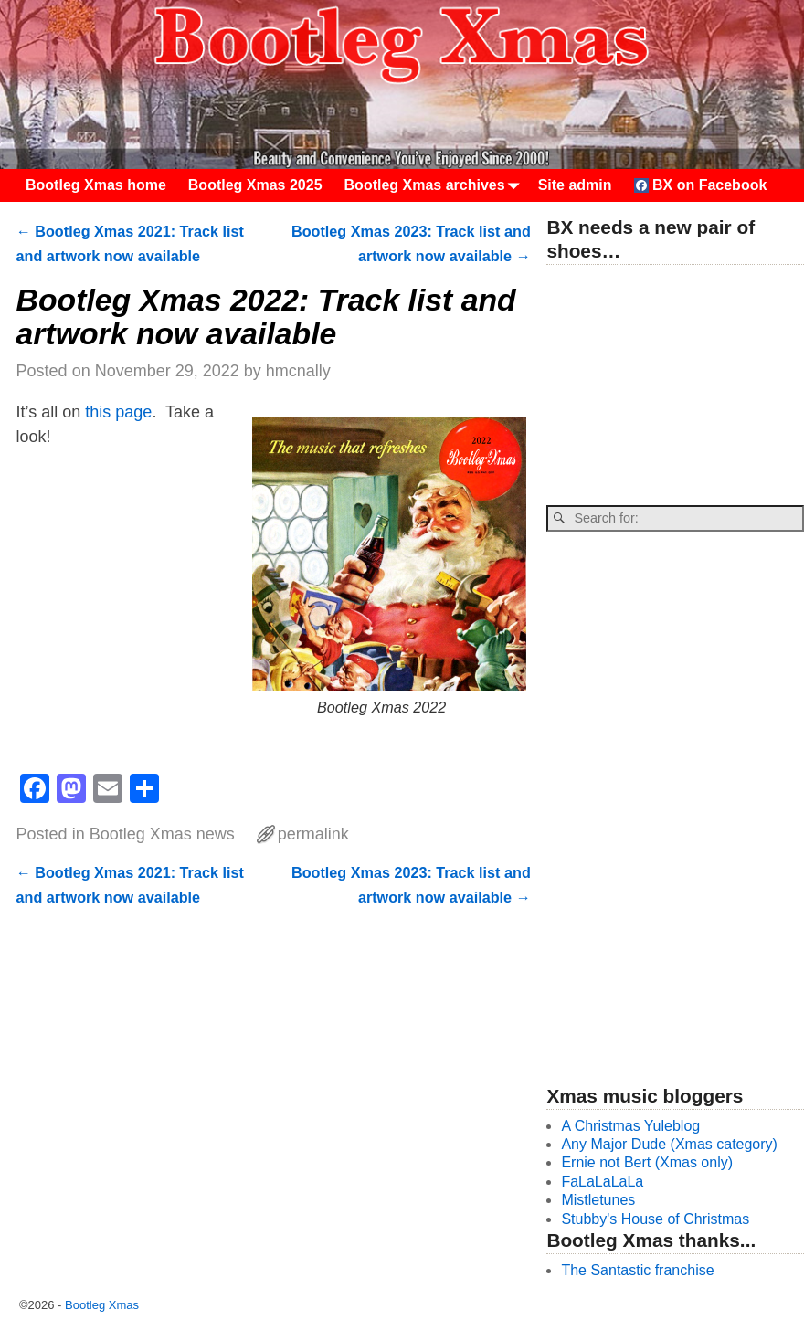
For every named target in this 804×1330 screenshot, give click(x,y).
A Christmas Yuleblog (630, 1126)
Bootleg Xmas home (96, 185)
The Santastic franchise (637, 1270)
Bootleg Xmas (102, 1305)
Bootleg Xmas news (162, 834)
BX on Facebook (700, 185)
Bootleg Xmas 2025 (255, 185)
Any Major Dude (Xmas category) (669, 1144)
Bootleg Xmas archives (435, 185)
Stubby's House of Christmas (655, 1219)
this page (118, 412)
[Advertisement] (674, 386)
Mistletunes (598, 1200)
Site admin (575, 185)
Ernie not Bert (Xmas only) (647, 1162)
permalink (313, 834)
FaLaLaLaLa (602, 1181)
